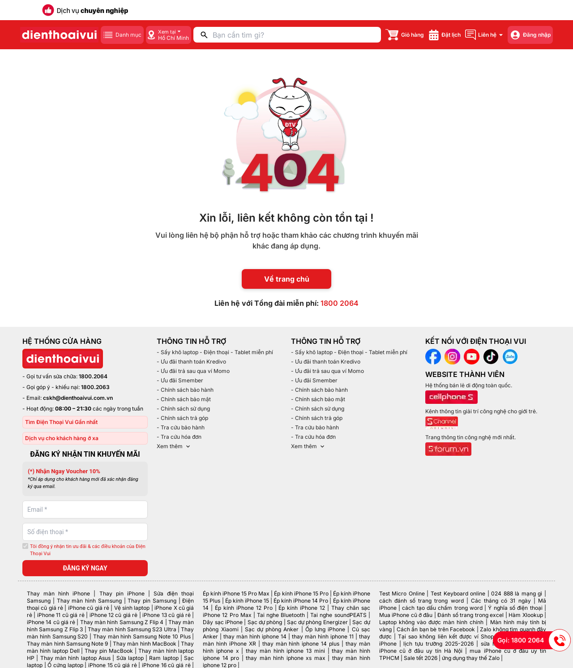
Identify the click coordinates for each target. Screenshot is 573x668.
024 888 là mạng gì (516, 593)
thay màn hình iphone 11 (323, 636)
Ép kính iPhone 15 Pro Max (236, 593)
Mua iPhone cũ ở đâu (406, 615)
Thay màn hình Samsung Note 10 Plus (142, 636)
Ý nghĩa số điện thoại (515, 607)
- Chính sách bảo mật (184, 399)
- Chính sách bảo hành (185, 389)
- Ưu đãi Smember (180, 380)
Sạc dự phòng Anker (272, 629)
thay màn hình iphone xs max (285, 658)
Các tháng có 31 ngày (501, 600)
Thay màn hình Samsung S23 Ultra (132, 629)
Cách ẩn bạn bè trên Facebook (436, 629)
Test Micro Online (402, 593)
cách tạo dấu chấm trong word (442, 607)
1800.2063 (95, 387)
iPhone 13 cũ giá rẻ (166, 615)
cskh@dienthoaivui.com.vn (78, 397)
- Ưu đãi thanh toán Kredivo (191, 361)
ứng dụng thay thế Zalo (471, 658)
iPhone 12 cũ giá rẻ (114, 615)
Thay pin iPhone (122, 593)
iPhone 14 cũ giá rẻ (51, 622)
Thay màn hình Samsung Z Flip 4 (122, 622)
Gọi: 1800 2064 (534, 640)
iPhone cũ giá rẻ (88, 607)
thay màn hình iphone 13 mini (285, 650)
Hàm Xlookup (526, 615)
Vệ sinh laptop (132, 607)
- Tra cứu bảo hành (181, 427)
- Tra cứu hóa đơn (179, 436)
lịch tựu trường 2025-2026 (438, 643)
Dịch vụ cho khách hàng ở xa (61, 438)
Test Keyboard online (458, 593)
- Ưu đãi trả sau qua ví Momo (193, 371)
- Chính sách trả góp (182, 418)
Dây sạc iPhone (223, 622)
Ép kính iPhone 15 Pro (301, 593)
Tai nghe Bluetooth (281, 615)
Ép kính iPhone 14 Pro (301, 600)
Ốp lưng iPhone (325, 629)
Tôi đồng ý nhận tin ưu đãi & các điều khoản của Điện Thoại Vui (87, 550)
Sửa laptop (130, 658)
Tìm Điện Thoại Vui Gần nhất (61, 422)
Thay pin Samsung (152, 600)
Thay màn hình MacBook (144, 643)
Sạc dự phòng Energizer (317, 622)
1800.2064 (93, 376)
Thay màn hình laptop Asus (75, 658)
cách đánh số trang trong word (421, 600)
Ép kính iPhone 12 (301, 607)
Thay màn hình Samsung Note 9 (67, 643)
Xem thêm (174, 446)
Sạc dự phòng (265, 622)
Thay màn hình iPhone (58, 593)
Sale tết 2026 (420, 658)
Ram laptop (163, 658)
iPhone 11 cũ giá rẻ (61, 615)
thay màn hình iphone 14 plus (300, 643)
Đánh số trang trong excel (470, 615)
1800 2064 (340, 303)
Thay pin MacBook (109, 650)
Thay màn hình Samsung (89, 600)
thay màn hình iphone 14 (254, 636)
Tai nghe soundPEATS (338, 615)
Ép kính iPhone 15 (247, 600)
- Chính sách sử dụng (183, 408)
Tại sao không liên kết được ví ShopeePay (454, 636)
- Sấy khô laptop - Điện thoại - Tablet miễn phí (215, 352)
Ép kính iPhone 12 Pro (244, 607)
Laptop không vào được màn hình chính (431, 622)
